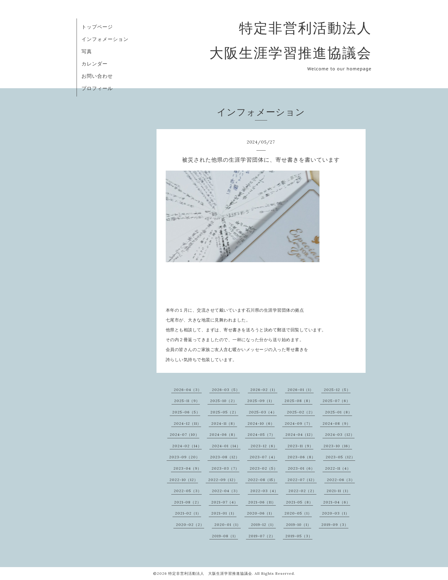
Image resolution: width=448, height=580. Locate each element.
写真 (86, 51)
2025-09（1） (260, 400)
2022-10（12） (183, 479)
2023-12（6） (264, 446)
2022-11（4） (338, 468)
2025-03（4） (263, 412)
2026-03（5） (226, 389)
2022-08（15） (262, 479)
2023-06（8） (301, 457)
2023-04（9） (187, 468)
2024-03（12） (340, 434)
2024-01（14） (226, 446)
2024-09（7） (298, 423)
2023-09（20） (184, 457)
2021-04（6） (336, 502)
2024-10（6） (261, 423)
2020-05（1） (298, 513)
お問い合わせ (97, 76)
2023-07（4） (263, 457)
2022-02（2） (302, 490)
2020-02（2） (190, 524)
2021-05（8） (299, 502)
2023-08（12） (225, 457)
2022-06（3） (341, 479)
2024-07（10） (184, 434)
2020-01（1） (227, 524)
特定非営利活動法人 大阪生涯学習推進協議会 (210, 573)
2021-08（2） (187, 502)
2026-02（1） (263, 389)
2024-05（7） (261, 434)
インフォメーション (105, 39)
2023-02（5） (264, 468)
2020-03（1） (335, 513)
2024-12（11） (187, 423)
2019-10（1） (298, 524)
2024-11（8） (224, 423)
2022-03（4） (264, 490)
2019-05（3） (298, 536)
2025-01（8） (338, 412)
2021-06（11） (262, 502)
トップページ (97, 27)
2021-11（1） (339, 490)
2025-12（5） (337, 389)
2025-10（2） (223, 400)
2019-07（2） (261, 536)
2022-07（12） (302, 479)
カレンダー (94, 64)
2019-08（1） (225, 536)
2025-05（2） (224, 412)
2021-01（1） (223, 513)
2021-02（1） (188, 513)
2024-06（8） (223, 434)
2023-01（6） (301, 468)
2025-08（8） (298, 400)
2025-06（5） (186, 412)
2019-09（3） (334, 524)
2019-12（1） (263, 524)
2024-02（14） (187, 446)
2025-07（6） (336, 400)
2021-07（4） (224, 502)
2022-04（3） (226, 490)
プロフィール (97, 88)
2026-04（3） (188, 389)
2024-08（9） (337, 423)
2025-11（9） (187, 400)
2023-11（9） (300, 446)
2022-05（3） (188, 490)
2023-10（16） (337, 446)
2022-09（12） (223, 479)
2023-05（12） (340, 457)
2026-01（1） (300, 389)
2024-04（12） (300, 434)
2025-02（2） (301, 412)
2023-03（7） (225, 468)
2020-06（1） (260, 513)
